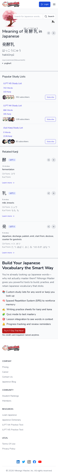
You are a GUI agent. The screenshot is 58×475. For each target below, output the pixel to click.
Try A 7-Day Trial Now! (14, 330)
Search (49, 16)
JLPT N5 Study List (12, 83)
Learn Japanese (9, 414)
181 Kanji (7, 114)
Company (6, 361)
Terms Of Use (8, 443)
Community (7, 390)
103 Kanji (7, 92)
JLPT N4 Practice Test (12, 424)
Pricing (5, 367)
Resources (7, 409)
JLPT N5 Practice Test (12, 429)
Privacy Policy (8, 448)
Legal (5, 438)
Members (6, 400)
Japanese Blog (9, 381)
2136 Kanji (7, 136)
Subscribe (50, 97)
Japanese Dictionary (11, 419)
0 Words (7, 132)
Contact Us (7, 376)
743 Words (8, 88)
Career (5, 371)
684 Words (8, 110)
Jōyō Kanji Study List (13, 127)
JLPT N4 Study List (12, 105)
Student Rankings (10, 395)
